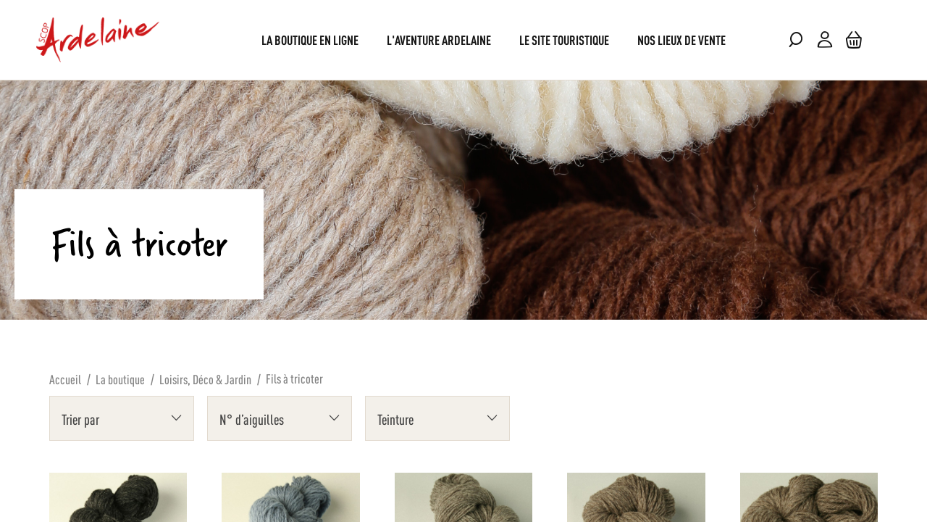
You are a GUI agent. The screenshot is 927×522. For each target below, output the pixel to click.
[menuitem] (310, 39)
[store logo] (97, 39)
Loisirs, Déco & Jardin (205, 378)
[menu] (463, 39)
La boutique (120, 378)
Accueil (65, 378)
